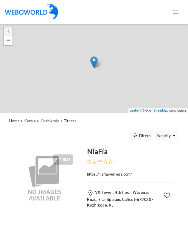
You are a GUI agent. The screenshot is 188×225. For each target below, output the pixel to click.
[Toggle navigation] (175, 12)
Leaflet (134, 110)
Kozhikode (49, 120)
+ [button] (8, 31)
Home (14, 120)
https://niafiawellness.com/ (109, 174)
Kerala (30, 120)
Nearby (164, 135)
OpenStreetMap (157, 110)
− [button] (8, 40)
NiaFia (97, 151)
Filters (141, 135)
